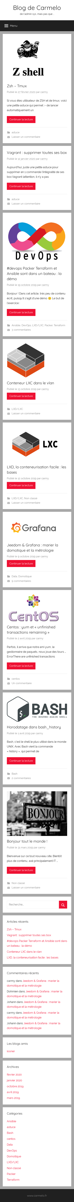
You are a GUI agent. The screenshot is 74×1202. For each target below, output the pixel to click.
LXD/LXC (38, 325)
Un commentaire (22, 683)
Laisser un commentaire (26, 136)
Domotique (25, 576)
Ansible (16, 325)
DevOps (26, 325)
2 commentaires (21, 778)
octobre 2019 (15, 1086)
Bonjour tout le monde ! (27, 841)
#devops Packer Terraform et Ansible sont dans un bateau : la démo (34, 273)
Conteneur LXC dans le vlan (30, 383)
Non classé (30, 498)
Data (14, 576)
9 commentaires (21, 581)
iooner (11, 1051)
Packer (49, 325)
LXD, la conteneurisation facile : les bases (32, 957)
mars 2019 (13, 1098)
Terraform (59, 325)
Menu (10, 26)
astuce (16, 132)
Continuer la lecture (21, 119)
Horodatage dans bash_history (34, 727)
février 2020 (14, 1074)
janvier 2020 (14, 1080)
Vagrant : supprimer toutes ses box (37, 152)
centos (16, 678)
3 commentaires (21, 329)
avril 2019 (13, 1092)
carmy (44, 92)
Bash (14, 773)
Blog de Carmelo (37, 7)
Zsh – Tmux (17, 86)
